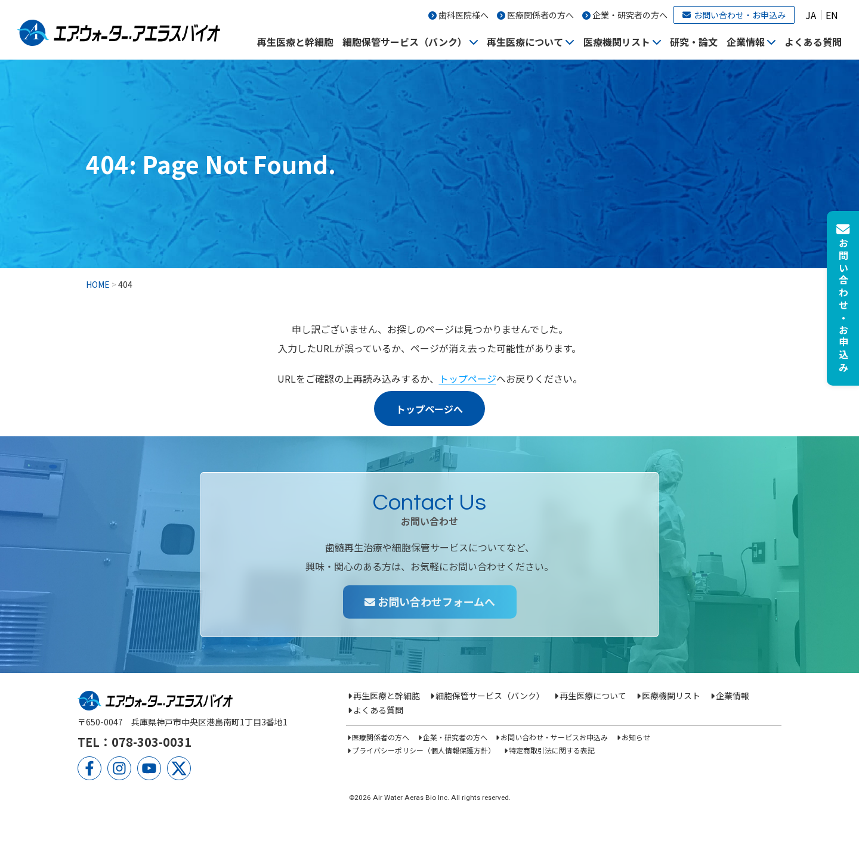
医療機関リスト (616, 42)
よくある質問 (813, 42)
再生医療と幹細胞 (295, 42)
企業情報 (746, 42)
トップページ (467, 378)
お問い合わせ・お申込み (734, 15)
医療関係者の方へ (540, 15)
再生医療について (525, 42)
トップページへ (429, 409)
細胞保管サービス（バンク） (404, 42)
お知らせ (636, 737)
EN (832, 15)
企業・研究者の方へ (630, 15)
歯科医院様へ (463, 15)
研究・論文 (694, 42)
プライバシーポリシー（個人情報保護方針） (423, 750)
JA (810, 15)
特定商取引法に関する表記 (552, 750)
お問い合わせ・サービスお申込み (554, 737)
